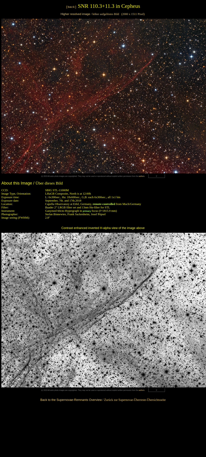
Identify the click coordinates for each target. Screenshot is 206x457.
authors (141, 176)
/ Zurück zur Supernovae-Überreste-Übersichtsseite (103, 400)
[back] (71, 7)
